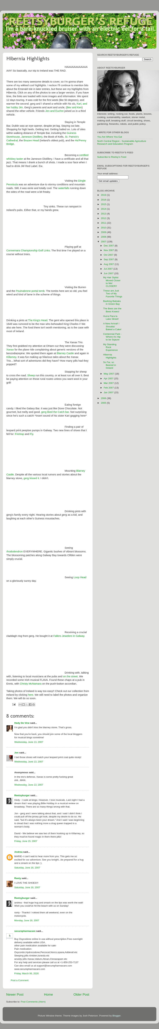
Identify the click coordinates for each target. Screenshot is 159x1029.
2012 (104, 218)
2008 (104, 236)
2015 (104, 204)
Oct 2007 (109, 254)
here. (31, 694)
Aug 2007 (109, 264)
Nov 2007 (109, 250)
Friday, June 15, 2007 (25, 841)
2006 (104, 398)
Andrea (18, 852)
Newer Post (14, 994)
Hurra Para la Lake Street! (111, 317)
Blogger (116, 1015)
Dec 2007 (109, 245)
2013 (104, 213)
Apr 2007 (109, 378)
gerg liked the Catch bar (55, 412)
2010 (104, 227)
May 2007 (109, 373)
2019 (104, 195)
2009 (104, 232)
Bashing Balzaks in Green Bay (112, 302)
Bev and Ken (74, 107)
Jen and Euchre (54, 111)
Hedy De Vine (22, 723)
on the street (70, 676)
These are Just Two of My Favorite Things (112, 293)
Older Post (81, 994)
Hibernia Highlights (109, 356)
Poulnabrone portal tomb (30, 291)
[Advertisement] (142, 241)
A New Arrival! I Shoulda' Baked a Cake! (112, 326)
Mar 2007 (109, 383)
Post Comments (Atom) (33, 1001)
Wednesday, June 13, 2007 (28, 742)
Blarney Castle (65, 353)
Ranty (17, 878)
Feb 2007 (109, 387)
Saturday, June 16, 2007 (27, 867)
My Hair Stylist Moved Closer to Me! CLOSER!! (111, 281)
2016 (104, 199)
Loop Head (79, 577)
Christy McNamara (31, 683)
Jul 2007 (108, 268)
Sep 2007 (109, 259)
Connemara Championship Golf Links (28, 250)
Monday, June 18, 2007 (26, 920)
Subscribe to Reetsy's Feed (111, 157)
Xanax (10, 349)
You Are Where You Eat (109, 136)
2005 (104, 403)
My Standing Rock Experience (110, 347)
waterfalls (63, 188)
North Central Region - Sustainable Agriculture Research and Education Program (121, 142)
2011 (104, 223)
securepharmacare (25, 931)
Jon (16, 752)
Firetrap (19, 434)
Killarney (11, 357)
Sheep (31, 375)
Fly (31, 434)
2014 (104, 209)
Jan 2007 (109, 392)
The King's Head (37, 320)
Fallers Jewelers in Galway (68, 636)
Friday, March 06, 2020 (26, 973)
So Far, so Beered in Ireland (109, 365)
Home (48, 994)
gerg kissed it (31, 478)
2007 (104, 241)
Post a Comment (20, 980)
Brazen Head (31, 140)
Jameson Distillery (31, 136)
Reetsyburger (22, 795)
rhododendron (14, 551)
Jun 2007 (109, 273)
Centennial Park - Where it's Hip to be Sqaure (112, 337)
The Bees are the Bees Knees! (112, 310)
